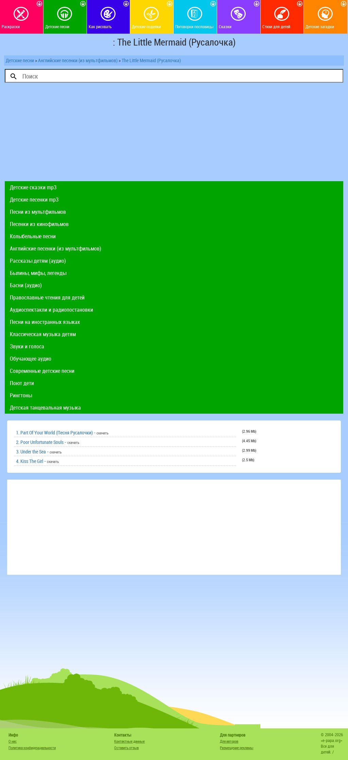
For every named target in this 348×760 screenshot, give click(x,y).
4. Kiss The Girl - (37, 461)
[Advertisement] (174, 133)
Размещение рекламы (236, 747)
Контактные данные (129, 741)
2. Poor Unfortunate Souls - (47, 442)
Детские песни (20, 60)
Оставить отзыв (126, 747)
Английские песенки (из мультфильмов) (78, 60)
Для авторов (229, 741)
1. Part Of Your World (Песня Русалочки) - (62, 432)
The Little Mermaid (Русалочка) (151, 60)
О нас (12, 741)
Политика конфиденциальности (32, 747)
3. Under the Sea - (39, 451)
